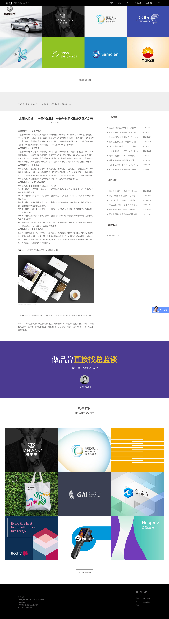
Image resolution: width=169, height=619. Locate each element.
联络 (159, 3)
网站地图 (21, 597)
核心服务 (146, 598)
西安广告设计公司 (42, 104)
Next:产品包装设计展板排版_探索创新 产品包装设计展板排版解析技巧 (80, 315)
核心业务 (138, 3)
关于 (128, 3)
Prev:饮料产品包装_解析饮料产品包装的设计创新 (35, 315)
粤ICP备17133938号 (25, 607)
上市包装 (149, 3)
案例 (120, 3)
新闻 (32, 104)
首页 (111, 3)
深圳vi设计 (22, 250)
